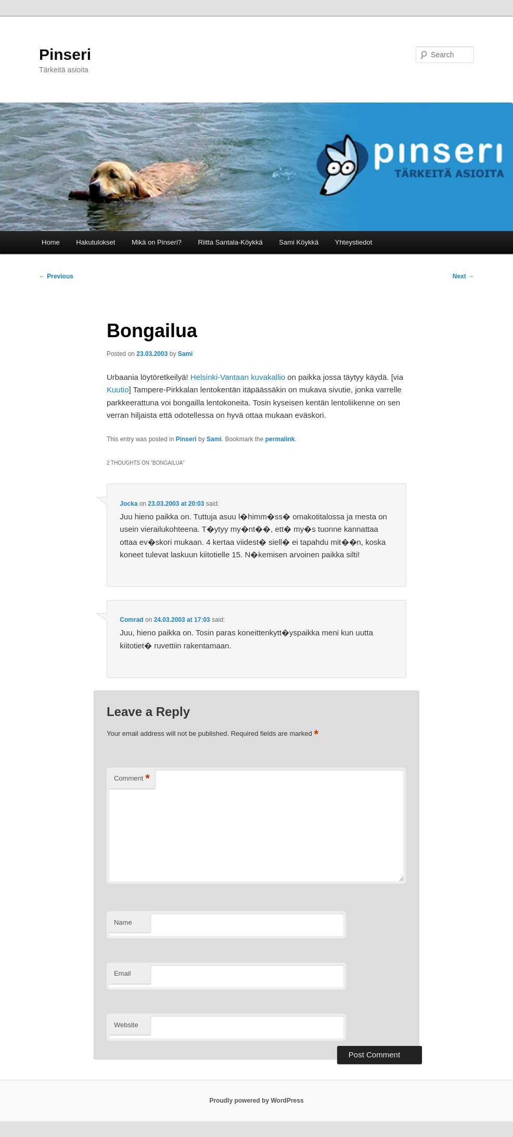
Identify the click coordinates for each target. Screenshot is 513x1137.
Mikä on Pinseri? (157, 242)
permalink (280, 439)
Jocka (128, 503)
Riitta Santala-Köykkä (230, 242)
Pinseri (65, 54)
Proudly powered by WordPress (256, 1100)
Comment (132, 778)
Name (123, 922)
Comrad (131, 619)
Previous (56, 276)
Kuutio (118, 389)
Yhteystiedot (354, 242)
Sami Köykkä (298, 242)
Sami (185, 353)
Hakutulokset (95, 242)
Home (51, 242)
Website (126, 1025)
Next (463, 276)
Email (122, 973)
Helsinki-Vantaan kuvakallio (237, 377)
